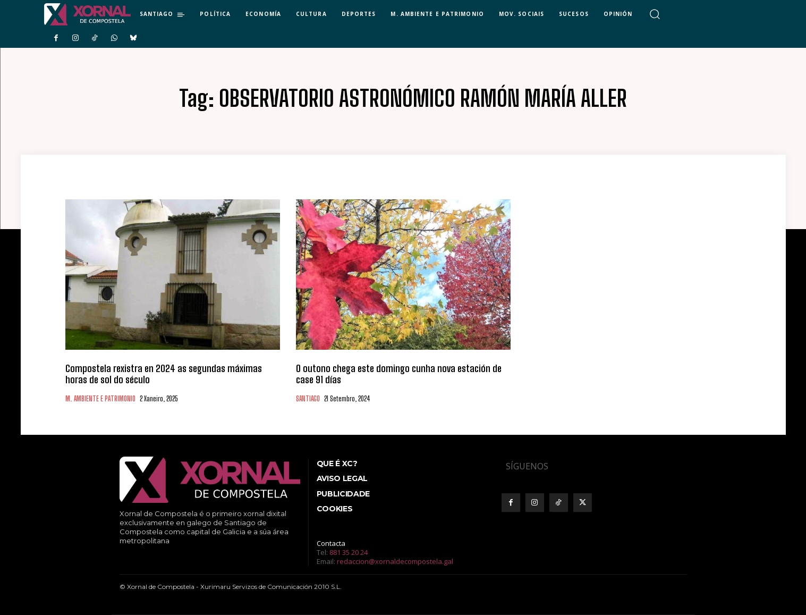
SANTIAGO (308, 399)
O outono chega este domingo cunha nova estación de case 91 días (399, 374)
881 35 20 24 (348, 552)
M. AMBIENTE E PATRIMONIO (100, 399)
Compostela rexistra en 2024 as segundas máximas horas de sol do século (163, 374)
